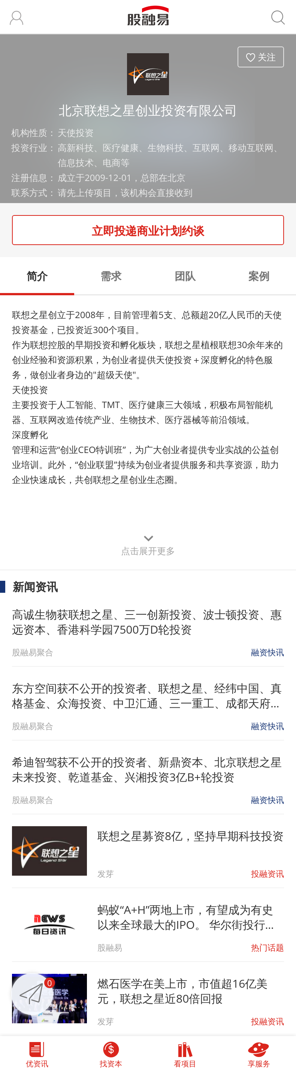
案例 (258, 276)
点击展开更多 (148, 550)
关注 (267, 57)
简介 (37, 276)
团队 (185, 276)
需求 (110, 276)
